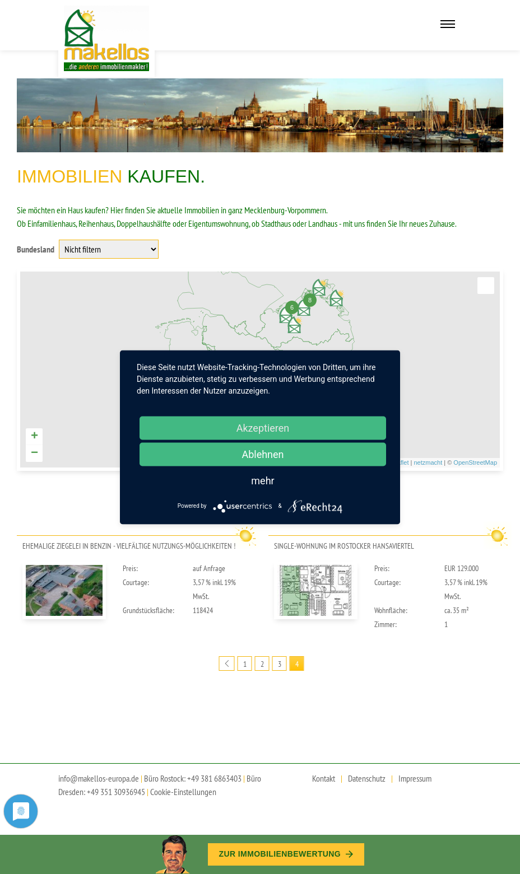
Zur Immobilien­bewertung (286, 853)
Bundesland (35, 249)
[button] (485, 285)
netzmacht (428, 462)
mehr (262, 480)
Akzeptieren (263, 427)
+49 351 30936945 (116, 791)
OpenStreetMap (475, 462)
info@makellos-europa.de (98, 778)
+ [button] (34, 436)
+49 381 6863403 (214, 778)
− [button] (34, 453)
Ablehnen (263, 454)
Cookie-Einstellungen (183, 791)
